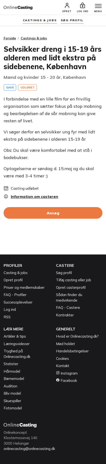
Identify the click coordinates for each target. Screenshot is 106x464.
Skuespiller (12, 401)
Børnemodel (14, 378)
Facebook (66, 380)
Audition (10, 386)
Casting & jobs (16, 272)
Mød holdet (65, 343)
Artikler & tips (15, 336)
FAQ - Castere (68, 307)
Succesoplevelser (18, 302)
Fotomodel (13, 408)
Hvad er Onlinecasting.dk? (77, 336)
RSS (7, 317)
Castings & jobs (40, 20)
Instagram (67, 373)
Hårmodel (12, 371)
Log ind (10, 309)
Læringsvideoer (17, 343)
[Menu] (98, 6)
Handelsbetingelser (72, 351)
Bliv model (12, 393)
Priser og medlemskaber (24, 287)
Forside (10, 38)
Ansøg (53, 212)
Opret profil (13, 280)
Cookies (62, 358)
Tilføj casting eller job (73, 280)
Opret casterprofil (71, 287)
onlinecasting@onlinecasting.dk (29, 448)
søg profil (72, 20)
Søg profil (64, 272)
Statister (11, 364)
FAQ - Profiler (15, 294)
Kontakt (62, 365)
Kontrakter (65, 315)
